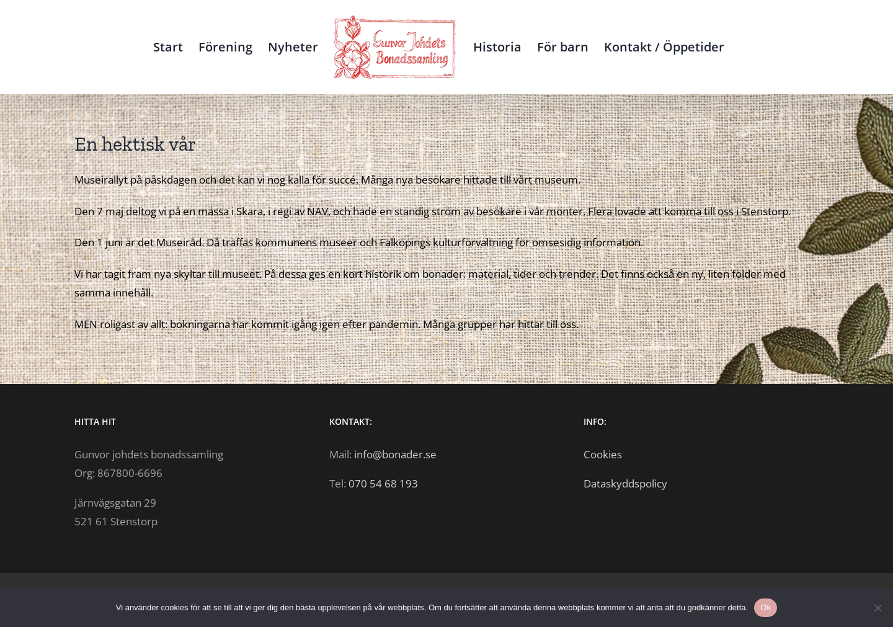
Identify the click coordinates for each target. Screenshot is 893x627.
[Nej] (877, 608)
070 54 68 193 (383, 483)
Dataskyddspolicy (625, 483)
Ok (765, 607)
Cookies (603, 454)
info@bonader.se (395, 454)
